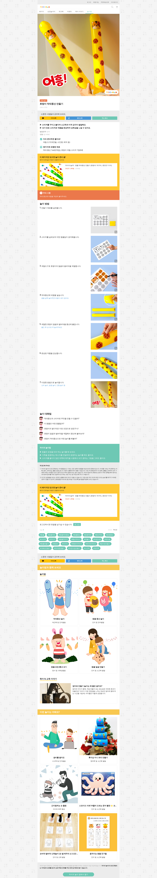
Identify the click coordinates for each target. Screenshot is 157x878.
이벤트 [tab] (69, 11)
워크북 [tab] (61, 11)
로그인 (89, 2)
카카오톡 (49, 118)
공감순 (110, 530)
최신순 (115, 530)
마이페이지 (114, 2)
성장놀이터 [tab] (51, 11)
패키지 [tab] (41, 11)
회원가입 (96, 2)
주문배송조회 (105, 2)
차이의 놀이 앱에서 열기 (78, 874)
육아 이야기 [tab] (79, 11)
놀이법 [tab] (89, 11)
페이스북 (75, 118)
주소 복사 (105, 118)
